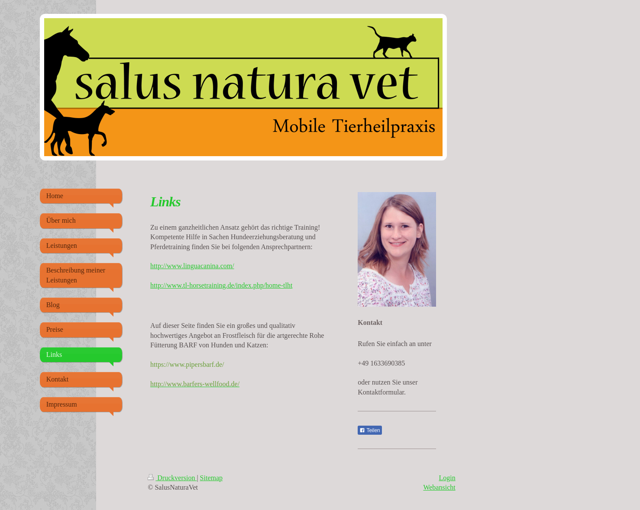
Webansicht (439, 487)
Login (447, 477)
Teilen (369, 430)
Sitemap (211, 477)
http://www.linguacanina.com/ (192, 265)
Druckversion (172, 477)
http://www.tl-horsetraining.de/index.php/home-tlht (221, 285)
